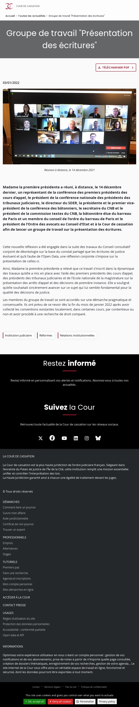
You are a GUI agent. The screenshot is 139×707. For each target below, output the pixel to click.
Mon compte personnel (17, 584)
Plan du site (70, 686)
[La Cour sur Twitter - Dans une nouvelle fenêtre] (40, 438)
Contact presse (14, 605)
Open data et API (13, 635)
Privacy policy (107, 701)
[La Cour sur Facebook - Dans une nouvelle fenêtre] (52, 438)
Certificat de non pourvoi (18, 524)
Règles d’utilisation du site (19, 619)
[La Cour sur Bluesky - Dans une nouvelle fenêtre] (98, 438)
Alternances (10, 548)
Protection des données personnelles (26, 624)
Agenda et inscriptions (17, 578)
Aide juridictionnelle (15, 518)
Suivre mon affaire (14, 513)
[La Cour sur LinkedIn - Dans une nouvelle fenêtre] (76, 438)
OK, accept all (34, 701)
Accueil (10, 16)
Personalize (87, 701)
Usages (8, 613)
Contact (36, 686)
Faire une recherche (15, 573)
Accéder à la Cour (16, 597)
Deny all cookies (60, 701)
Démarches (11, 502)
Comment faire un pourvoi (19, 507)
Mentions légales (52, 686)
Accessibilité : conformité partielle (24, 630)
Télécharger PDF (115, 67)
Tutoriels (10, 562)
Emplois (8, 543)
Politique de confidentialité (94, 686)
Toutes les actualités (31, 16)
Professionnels (14, 537)
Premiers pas (11, 567)
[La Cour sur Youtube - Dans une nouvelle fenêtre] (64, 438)
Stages (7, 554)
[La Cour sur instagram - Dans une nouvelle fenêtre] (87, 438)
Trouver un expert (14, 530)
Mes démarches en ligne (18, 590)
